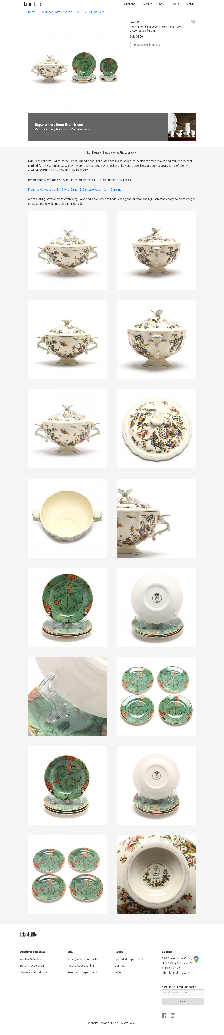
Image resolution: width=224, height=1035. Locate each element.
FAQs (118, 972)
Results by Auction (32, 965)
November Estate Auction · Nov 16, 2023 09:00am (71, 12)
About (175, 4)
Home (32, 12)
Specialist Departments (130, 959)
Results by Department (82, 972)
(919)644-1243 (172, 968)
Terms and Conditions (33, 972)
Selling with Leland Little (82, 959)
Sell (161, 4)
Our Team (121, 965)
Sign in (190, 4)
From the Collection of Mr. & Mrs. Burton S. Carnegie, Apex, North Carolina (74, 189)
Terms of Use (107, 1023)
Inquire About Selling (80, 965)
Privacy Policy (127, 1023)
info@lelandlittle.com (175, 972)
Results (147, 4)
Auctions (129, 4)
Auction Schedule (31, 959)
